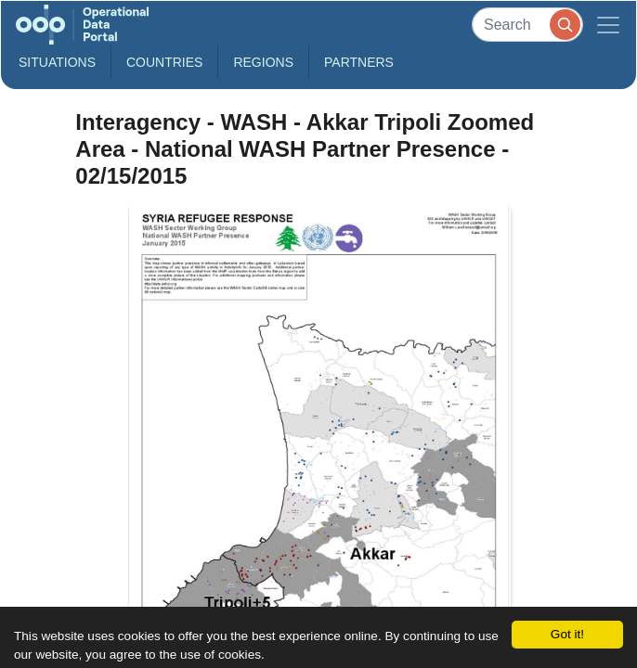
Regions (263, 62)
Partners (359, 62)
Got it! (567, 634)
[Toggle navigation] (608, 24)
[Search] (527, 24)
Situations (57, 62)
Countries (164, 62)
